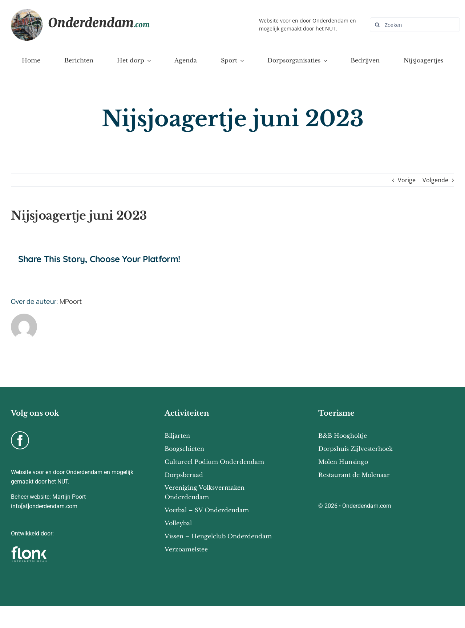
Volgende (435, 180)
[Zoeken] (415, 24)
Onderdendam (99, 23)
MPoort (71, 301)
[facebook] (20, 440)
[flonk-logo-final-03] (29, 548)
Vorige (407, 180)
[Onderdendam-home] (27, 12)
